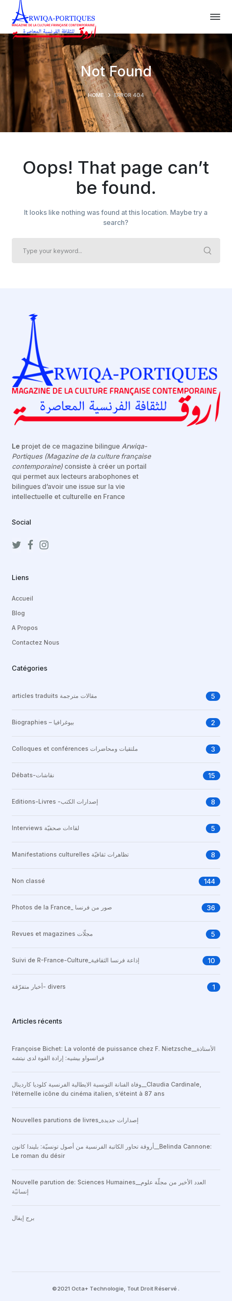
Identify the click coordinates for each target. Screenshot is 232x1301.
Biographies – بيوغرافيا (43, 722)
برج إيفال (23, 1217)
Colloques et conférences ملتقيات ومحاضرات (75, 748)
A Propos (25, 627)
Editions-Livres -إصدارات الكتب (55, 801)
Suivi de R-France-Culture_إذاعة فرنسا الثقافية (75, 960)
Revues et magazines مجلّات (52, 933)
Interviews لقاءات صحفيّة (45, 827)
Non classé (28, 880)
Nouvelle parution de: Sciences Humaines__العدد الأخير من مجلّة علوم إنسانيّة (109, 1186)
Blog (18, 613)
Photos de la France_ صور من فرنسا (62, 907)
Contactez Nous (35, 642)
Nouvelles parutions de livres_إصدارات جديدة (75, 1119)
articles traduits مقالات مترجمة (54, 695)
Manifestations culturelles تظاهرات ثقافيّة (70, 854)
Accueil (22, 598)
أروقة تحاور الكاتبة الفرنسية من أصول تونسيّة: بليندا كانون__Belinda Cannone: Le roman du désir (112, 1151)
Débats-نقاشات (33, 775)
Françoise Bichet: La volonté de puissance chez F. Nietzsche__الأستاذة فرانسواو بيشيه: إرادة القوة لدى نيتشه (114, 1053)
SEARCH (207, 250)
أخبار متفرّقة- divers (39, 986)
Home (96, 94)
